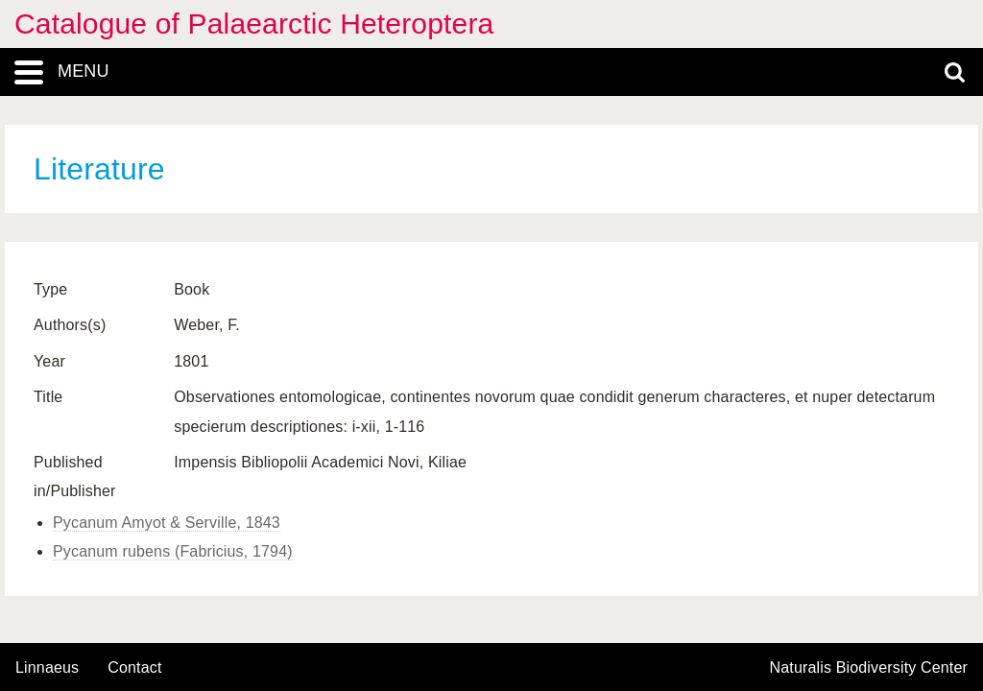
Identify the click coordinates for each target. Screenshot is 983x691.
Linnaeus (47, 668)
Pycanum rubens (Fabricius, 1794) (173, 551)
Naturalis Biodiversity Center (869, 668)
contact (134, 667)
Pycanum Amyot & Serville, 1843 (166, 522)
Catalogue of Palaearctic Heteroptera (253, 23)
